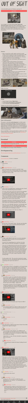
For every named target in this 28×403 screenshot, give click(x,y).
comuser (5, 161)
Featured (4, 399)
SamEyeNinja (6, 221)
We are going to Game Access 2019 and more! (11, 152)
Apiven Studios (8, 275)
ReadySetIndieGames (8, 167)
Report (12, 398)
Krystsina (6, 371)
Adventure (7, 399)
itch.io (2, 398)
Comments (14, 402)
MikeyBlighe (6, 186)
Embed (14, 398)
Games (2, 399)
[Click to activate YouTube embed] (8, 179)
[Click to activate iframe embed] (8, 94)
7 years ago (14, 167)
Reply (3, 184)
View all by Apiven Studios (6, 398)
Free (9, 399)
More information (5, 136)
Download (14, 11)
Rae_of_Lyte (6, 236)
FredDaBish (6, 264)
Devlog (19, 402)
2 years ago (10, 161)
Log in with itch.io (5, 158)
